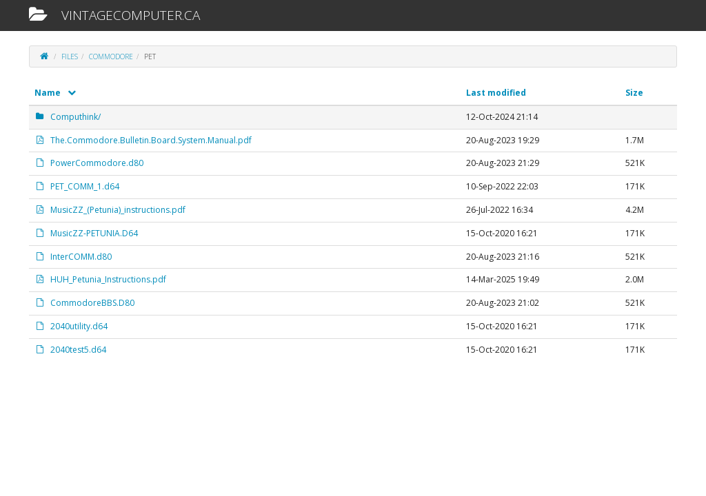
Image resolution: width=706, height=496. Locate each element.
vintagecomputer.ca (114, 15)
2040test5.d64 (70, 349)
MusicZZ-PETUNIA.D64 (86, 233)
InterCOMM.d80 (73, 256)
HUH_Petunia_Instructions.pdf (100, 279)
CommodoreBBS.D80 (84, 303)
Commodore (111, 56)
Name (55, 93)
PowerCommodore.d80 (88, 163)
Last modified (496, 93)
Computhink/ (67, 117)
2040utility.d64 (71, 326)
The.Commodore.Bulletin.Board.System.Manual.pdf (143, 140)
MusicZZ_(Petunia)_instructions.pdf (109, 210)
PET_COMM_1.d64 (76, 186)
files (69, 56)
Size (634, 93)
